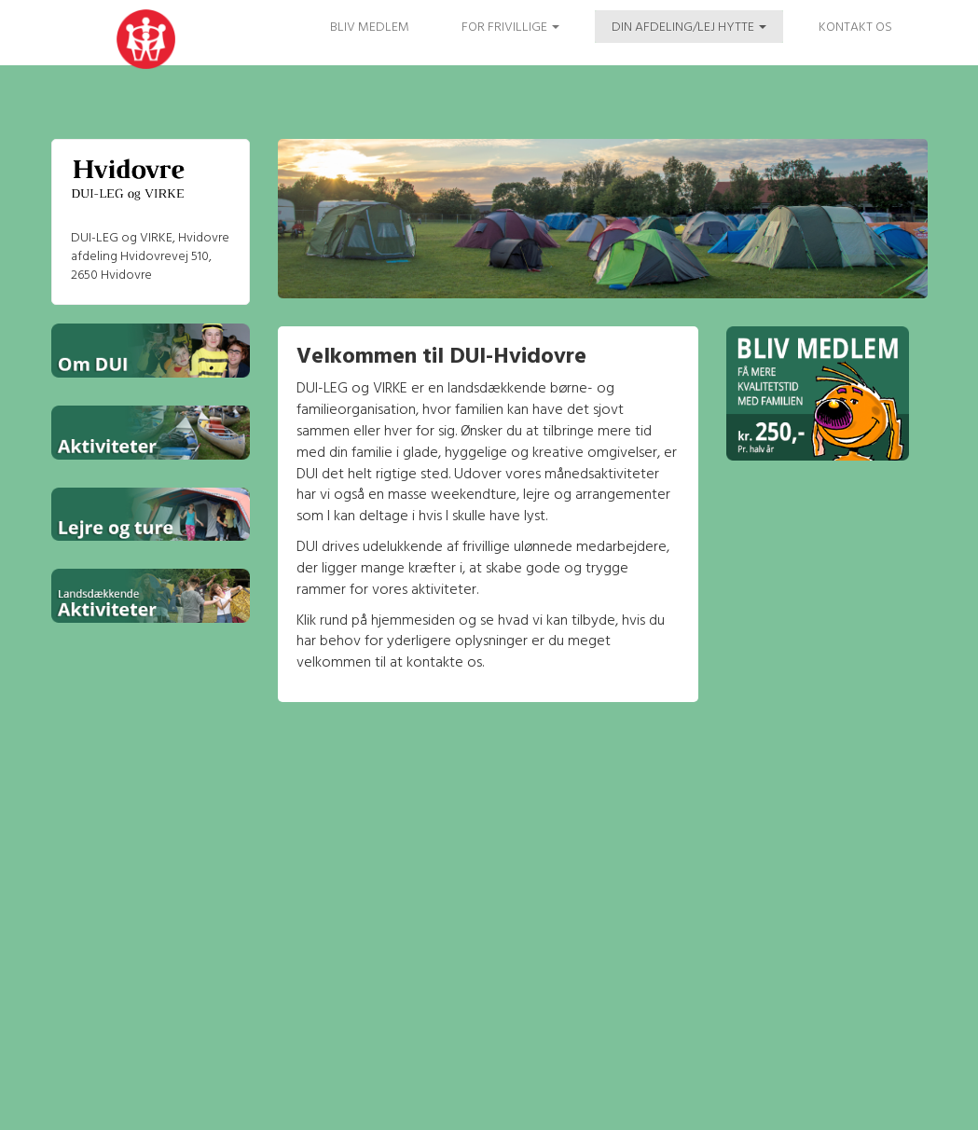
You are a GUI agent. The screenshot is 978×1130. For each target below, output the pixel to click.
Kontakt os (855, 27)
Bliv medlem (369, 27)
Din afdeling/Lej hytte (689, 27)
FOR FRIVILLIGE (510, 27)
